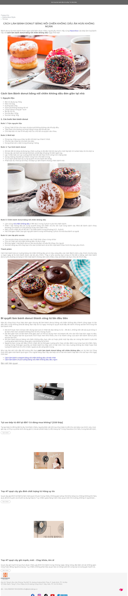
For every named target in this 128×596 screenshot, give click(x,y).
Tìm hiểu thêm (73, 2)
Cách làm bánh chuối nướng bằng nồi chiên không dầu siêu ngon (31, 360)
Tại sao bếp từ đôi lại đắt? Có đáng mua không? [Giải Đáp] (32, 422)
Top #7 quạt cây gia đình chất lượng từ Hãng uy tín (28, 491)
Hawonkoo (74, 31)
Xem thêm (5, 432)
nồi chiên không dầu (21, 224)
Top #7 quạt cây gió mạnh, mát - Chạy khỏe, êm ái (27, 560)
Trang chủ (5, 15)
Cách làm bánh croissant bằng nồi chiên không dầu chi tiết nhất (30, 358)
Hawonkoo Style (8, 17)
